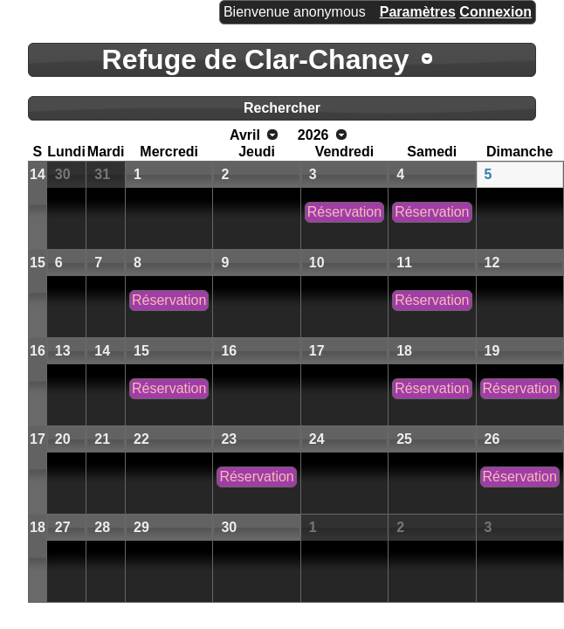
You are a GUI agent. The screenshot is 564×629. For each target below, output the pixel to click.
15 (37, 262)
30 (63, 174)
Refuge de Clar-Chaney (255, 59)
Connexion (495, 11)
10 (317, 262)
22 (141, 439)
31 (102, 174)
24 (317, 439)
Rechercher (282, 107)
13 (63, 350)
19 (492, 350)
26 (492, 439)
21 (102, 439)
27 (63, 527)
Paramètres (418, 11)
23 (229, 439)
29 (141, 527)
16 (37, 350)
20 (63, 439)
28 (102, 527)
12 (492, 262)
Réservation (344, 211)
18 (404, 350)
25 (404, 439)
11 (404, 262)
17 (317, 350)
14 (37, 174)
